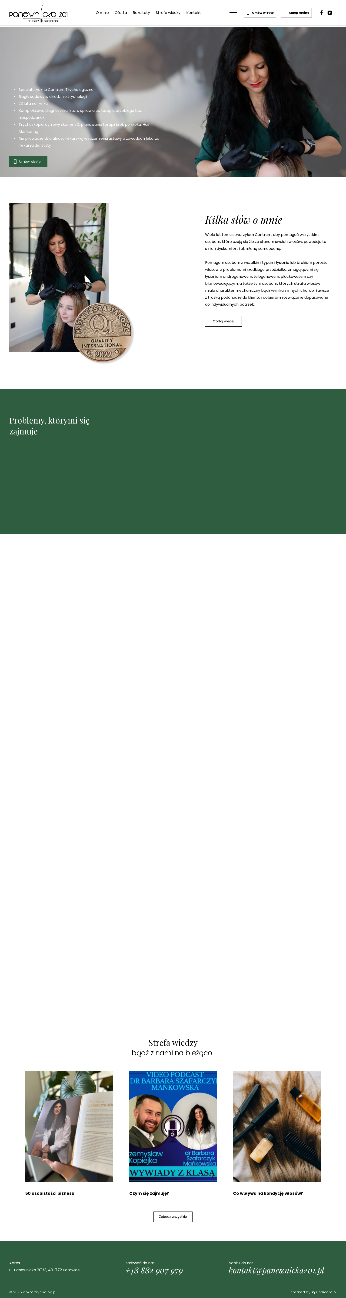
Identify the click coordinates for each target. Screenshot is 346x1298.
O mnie (102, 13)
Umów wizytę (259, 13)
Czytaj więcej (224, 321)
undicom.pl (324, 1292)
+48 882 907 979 (154, 1270)
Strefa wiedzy (168, 13)
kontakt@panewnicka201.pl (276, 1270)
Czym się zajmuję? (149, 1193)
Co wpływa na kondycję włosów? (269, 1193)
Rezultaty (141, 13)
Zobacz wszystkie (173, 1217)
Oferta (120, 13)
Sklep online (296, 13)
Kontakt (193, 13)
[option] (173, 102)
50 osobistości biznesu (50, 1193)
